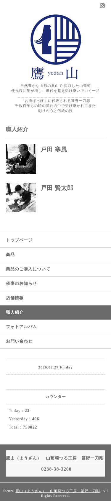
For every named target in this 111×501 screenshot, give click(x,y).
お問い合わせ (19, 341)
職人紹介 (15, 312)
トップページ (19, 240)
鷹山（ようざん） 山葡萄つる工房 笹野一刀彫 (57, 491)
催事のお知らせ (21, 283)
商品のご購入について (28, 269)
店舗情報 (15, 298)
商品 (10, 254)
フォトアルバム (21, 327)
